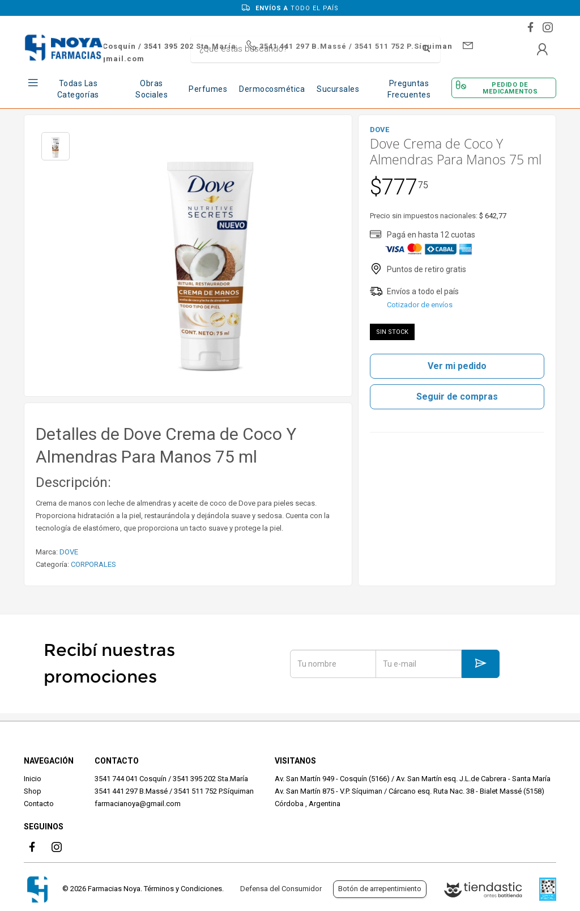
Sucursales (338, 89)
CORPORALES (93, 564)
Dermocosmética (272, 89)
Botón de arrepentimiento (379, 888)
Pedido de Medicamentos (510, 88)
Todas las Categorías (78, 89)
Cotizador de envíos (420, 304)
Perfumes (208, 89)
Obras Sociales (151, 89)
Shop (32, 791)
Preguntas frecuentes (408, 89)
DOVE (68, 552)
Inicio (32, 778)
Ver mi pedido (457, 366)
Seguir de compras (457, 396)
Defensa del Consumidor (281, 888)
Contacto (39, 803)
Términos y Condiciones (183, 888)
